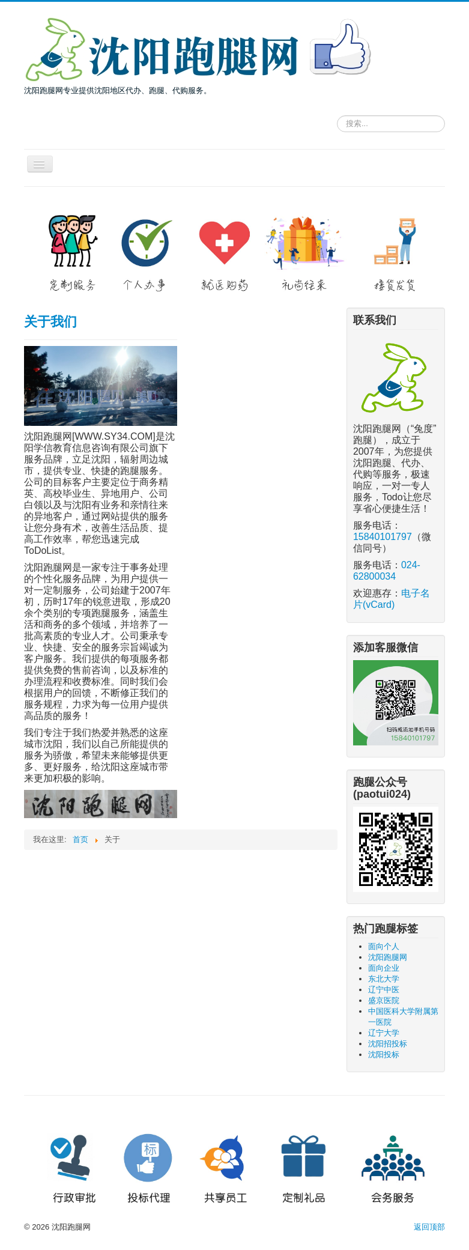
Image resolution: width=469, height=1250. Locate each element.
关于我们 (50, 321)
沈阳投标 (383, 1054)
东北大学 (383, 978)
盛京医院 (383, 1000)
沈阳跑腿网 (387, 957)
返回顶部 (429, 1226)
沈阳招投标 (387, 1043)
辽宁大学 (383, 1032)
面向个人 (383, 946)
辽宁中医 (383, 989)
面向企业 (383, 967)
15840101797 (382, 537)
